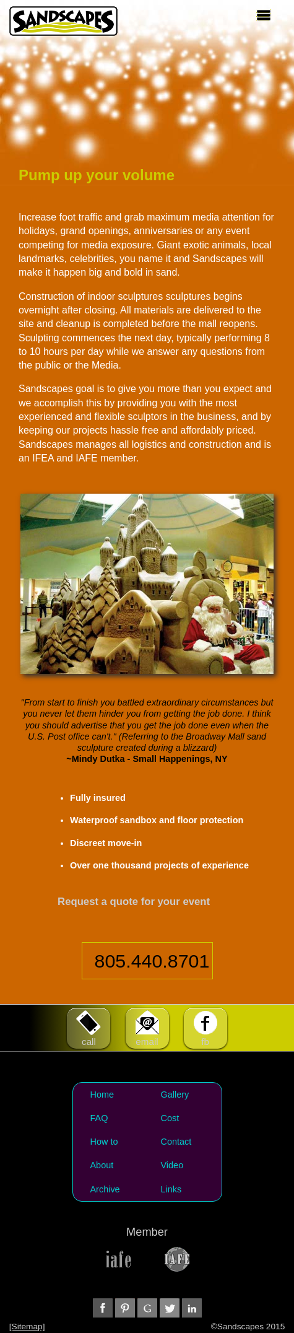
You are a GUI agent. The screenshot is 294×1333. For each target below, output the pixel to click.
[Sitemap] (27, 1326)
